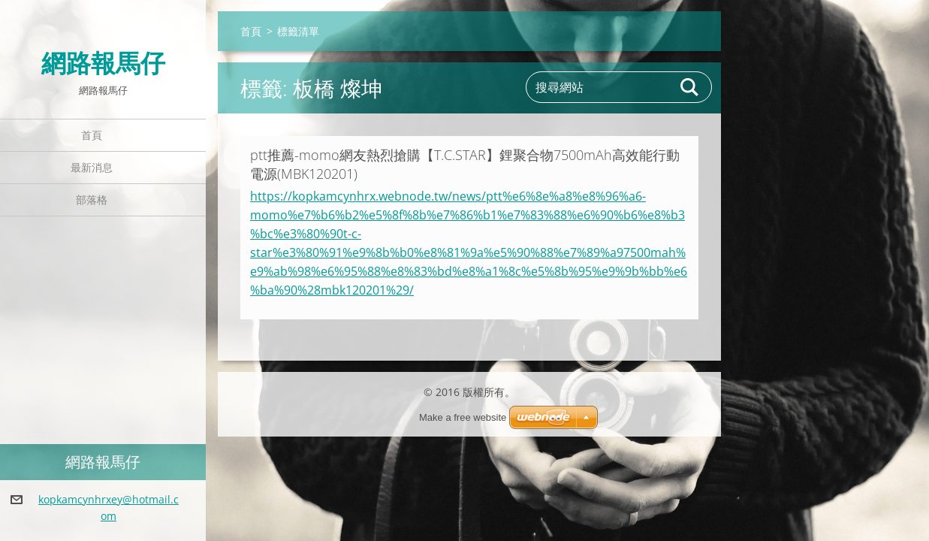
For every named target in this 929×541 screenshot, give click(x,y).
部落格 (91, 199)
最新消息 (92, 167)
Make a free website (462, 417)
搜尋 (690, 87)
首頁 (91, 135)
